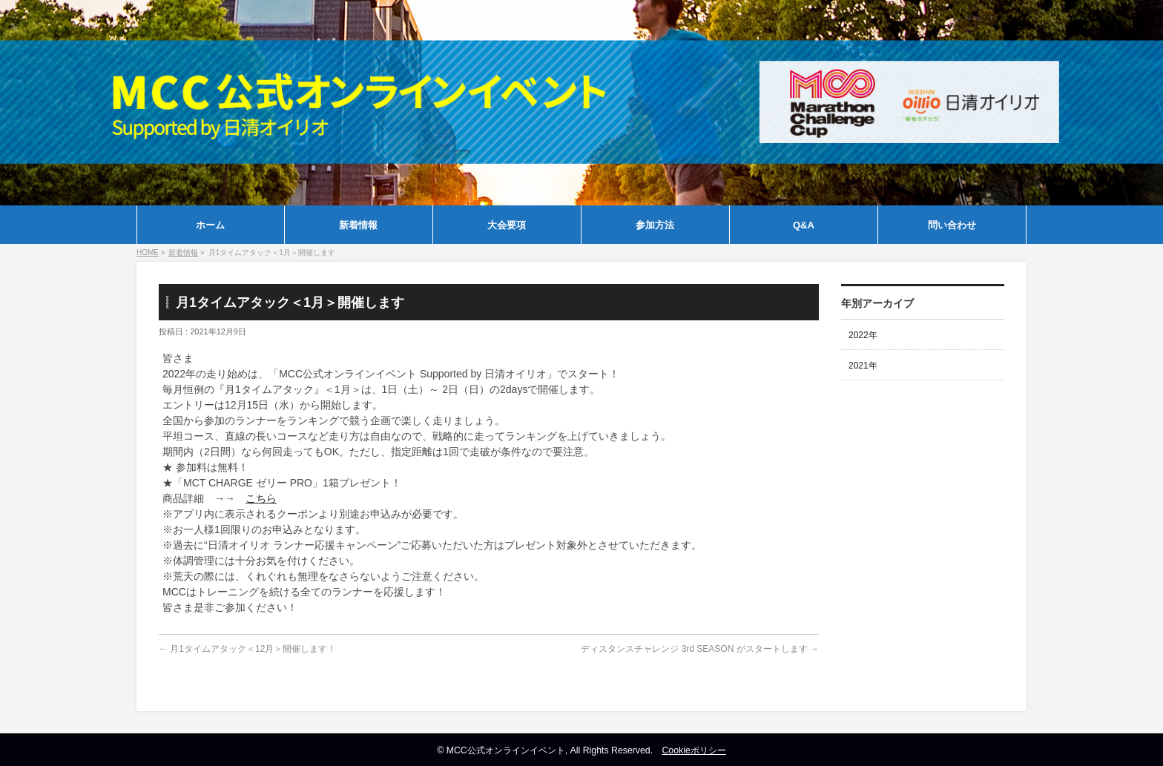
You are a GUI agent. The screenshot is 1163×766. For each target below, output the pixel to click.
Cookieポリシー (693, 750)
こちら (261, 498)
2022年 (863, 335)
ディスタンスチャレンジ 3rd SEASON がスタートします (700, 649)
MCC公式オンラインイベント (506, 750)
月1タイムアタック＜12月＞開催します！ (247, 649)
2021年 (863, 365)
